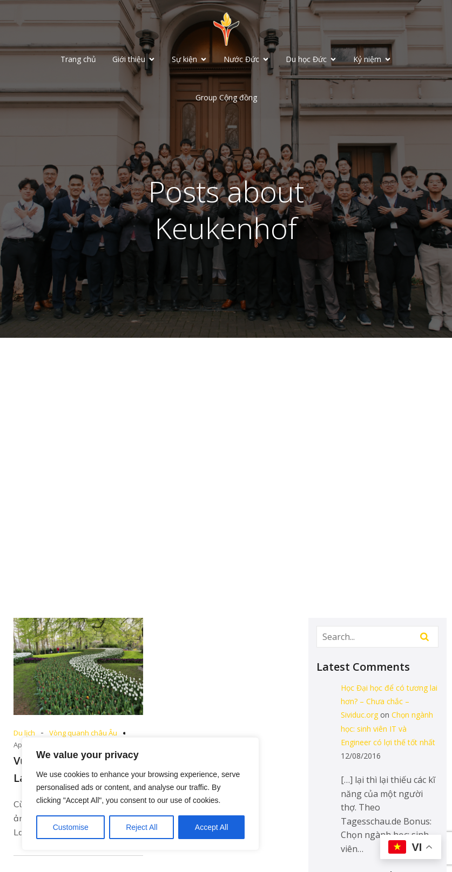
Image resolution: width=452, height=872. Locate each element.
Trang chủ (78, 59)
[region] (140, 793)
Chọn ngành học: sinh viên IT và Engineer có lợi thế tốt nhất (388, 729)
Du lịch (24, 734)
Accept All (211, 827)
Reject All (141, 827)
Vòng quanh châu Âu (83, 734)
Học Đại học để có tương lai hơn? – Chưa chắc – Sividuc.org (389, 702)
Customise (71, 827)
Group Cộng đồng (226, 98)
